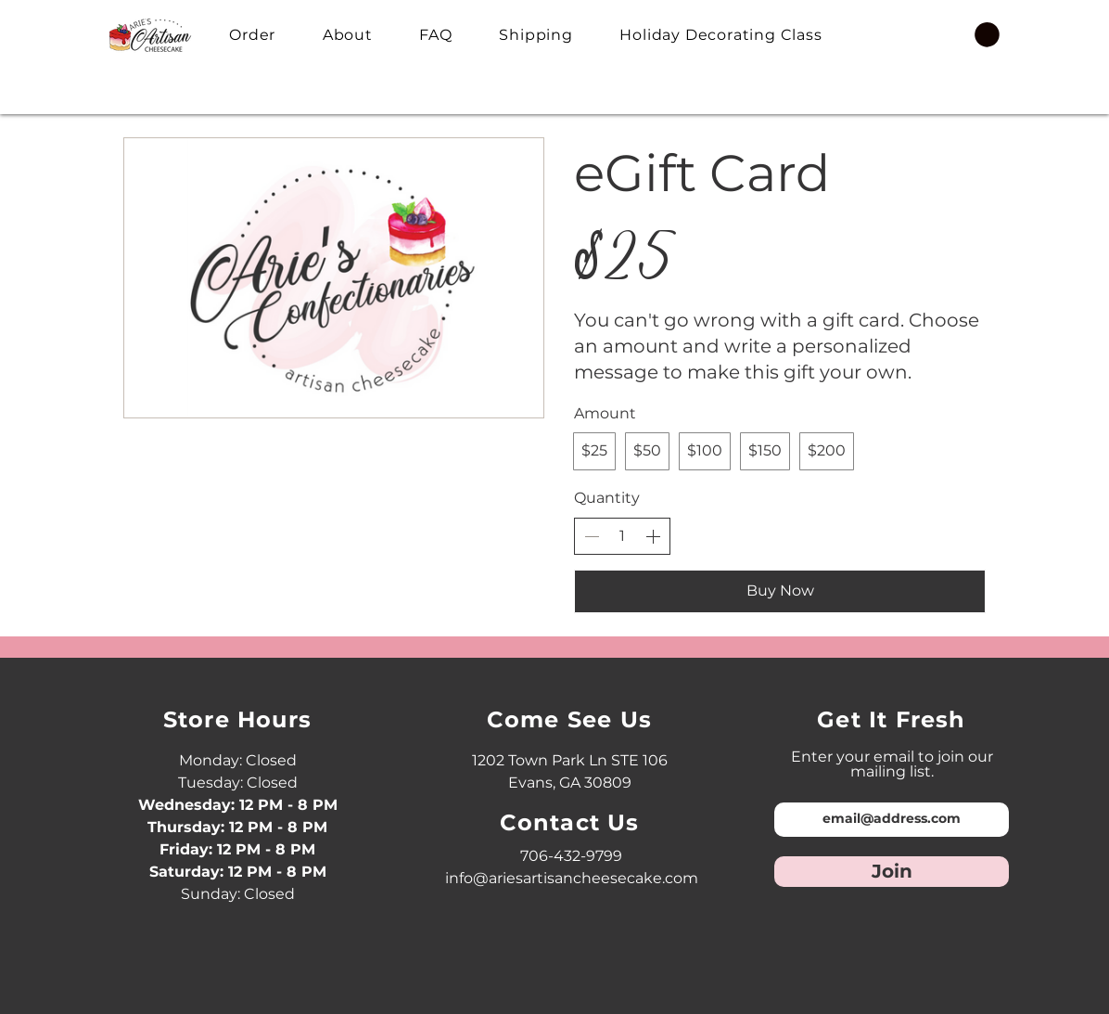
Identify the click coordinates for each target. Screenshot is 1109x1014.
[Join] (891, 871)
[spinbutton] (622, 536)
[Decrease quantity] (591, 536)
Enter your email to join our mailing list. (892, 764)
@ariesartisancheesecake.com (585, 878)
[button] (987, 34)
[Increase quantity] (653, 536)
